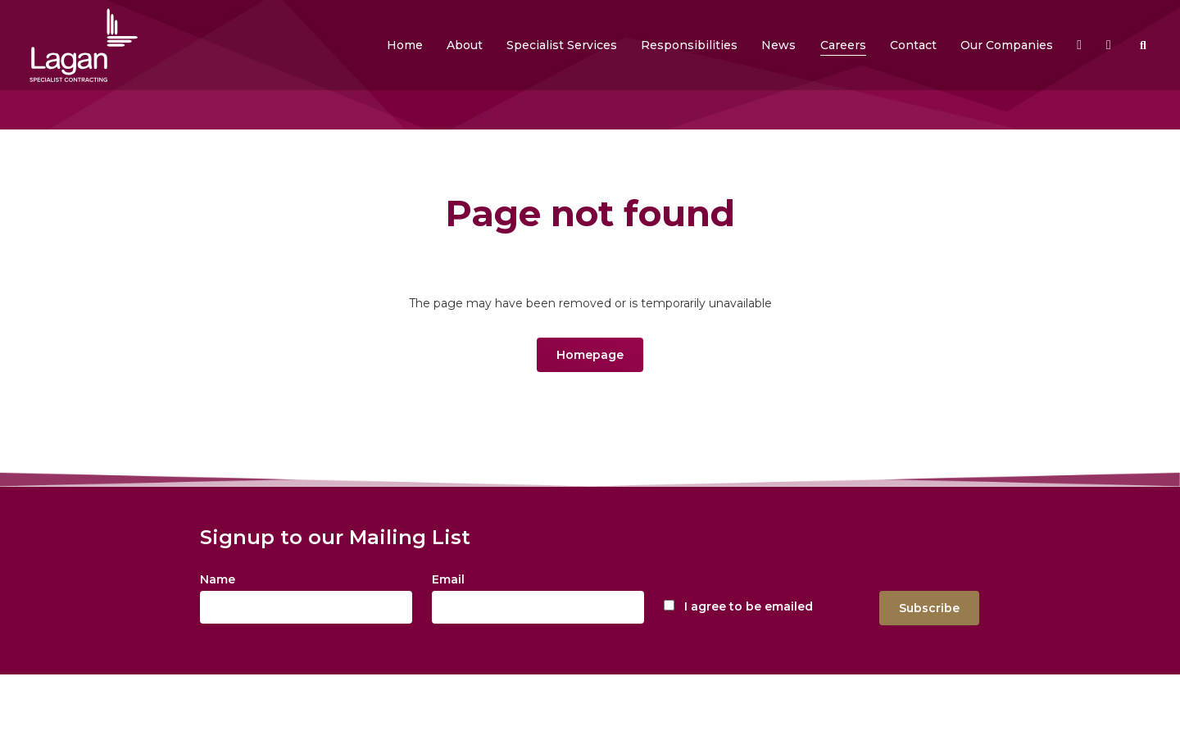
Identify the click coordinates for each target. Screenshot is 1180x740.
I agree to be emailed (748, 606)
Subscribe (929, 608)
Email (448, 579)
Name (217, 579)
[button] (464, 45)
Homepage (590, 354)
